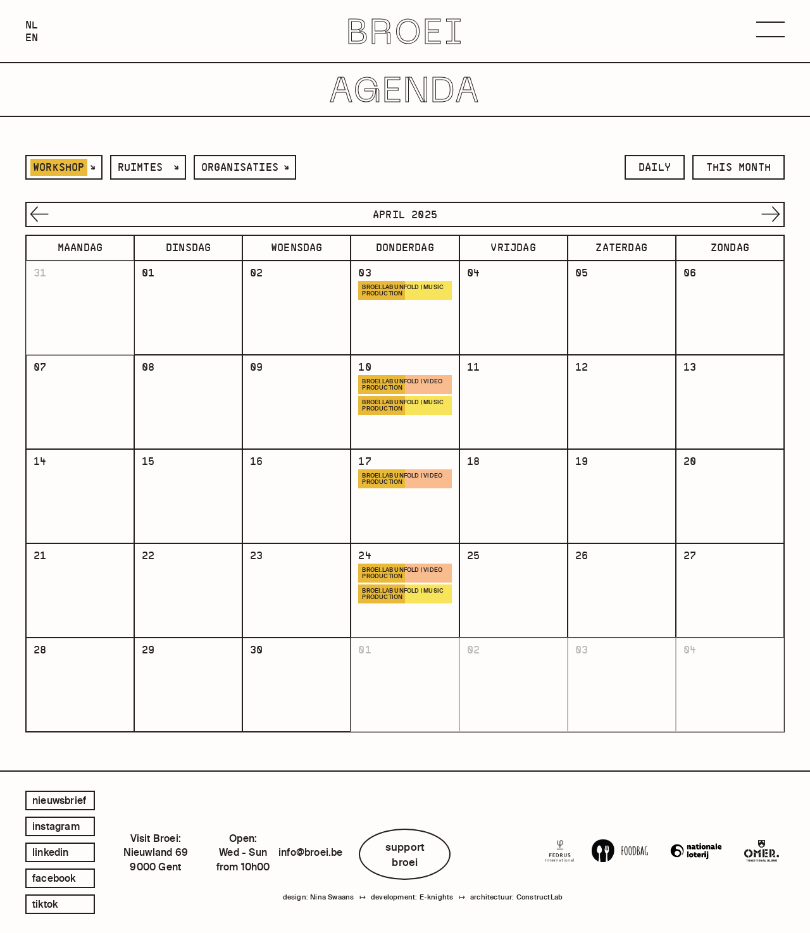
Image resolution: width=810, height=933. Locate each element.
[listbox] (64, 167)
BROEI (405, 31)
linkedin (50, 852)
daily (655, 167)
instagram (56, 826)
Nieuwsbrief (59, 800)
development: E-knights (412, 897)
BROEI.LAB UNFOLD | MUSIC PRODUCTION (403, 290)
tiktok (45, 904)
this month (738, 167)
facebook (54, 878)
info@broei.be (310, 852)
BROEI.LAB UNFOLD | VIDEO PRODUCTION (402, 384)
